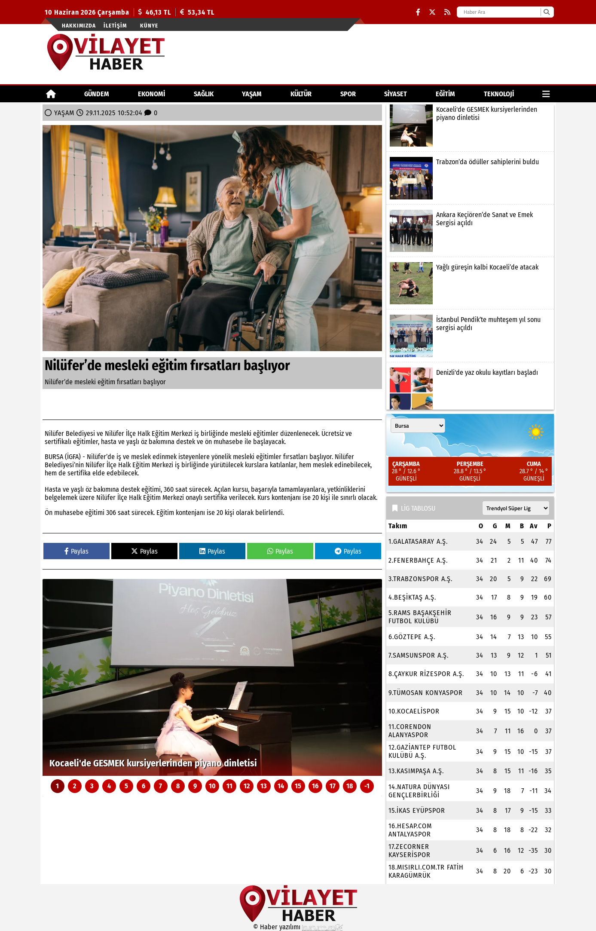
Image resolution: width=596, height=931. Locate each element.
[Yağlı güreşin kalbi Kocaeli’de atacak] (470, 283)
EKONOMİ (151, 94)
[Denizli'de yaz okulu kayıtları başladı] (470, 389)
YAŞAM (252, 94)
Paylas (76, 551)
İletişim (115, 25)
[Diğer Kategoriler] (546, 94)
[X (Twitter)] (432, 12)
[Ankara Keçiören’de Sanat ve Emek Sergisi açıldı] (470, 231)
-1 (367, 786)
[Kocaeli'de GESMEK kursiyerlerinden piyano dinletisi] (212, 677)
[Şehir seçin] (418, 425)
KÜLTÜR (301, 94)
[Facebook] (418, 12)
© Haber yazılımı (298, 927)
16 (315, 786)
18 (349, 786)
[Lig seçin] (516, 508)
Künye (149, 25)
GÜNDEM (96, 94)
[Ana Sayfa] (50, 94)
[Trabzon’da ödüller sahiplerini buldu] (470, 178)
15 (298, 786)
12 (247, 786)
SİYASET (395, 94)
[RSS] (447, 12)
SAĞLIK (204, 94)
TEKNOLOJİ (499, 94)
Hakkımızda (79, 25)
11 (229, 786)
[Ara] (546, 12)
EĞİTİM (445, 94)
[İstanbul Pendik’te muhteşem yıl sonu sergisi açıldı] (470, 336)
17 (333, 786)
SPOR (348, 94)
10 (212, 786)
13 (263, 786)
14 (281, 786)
